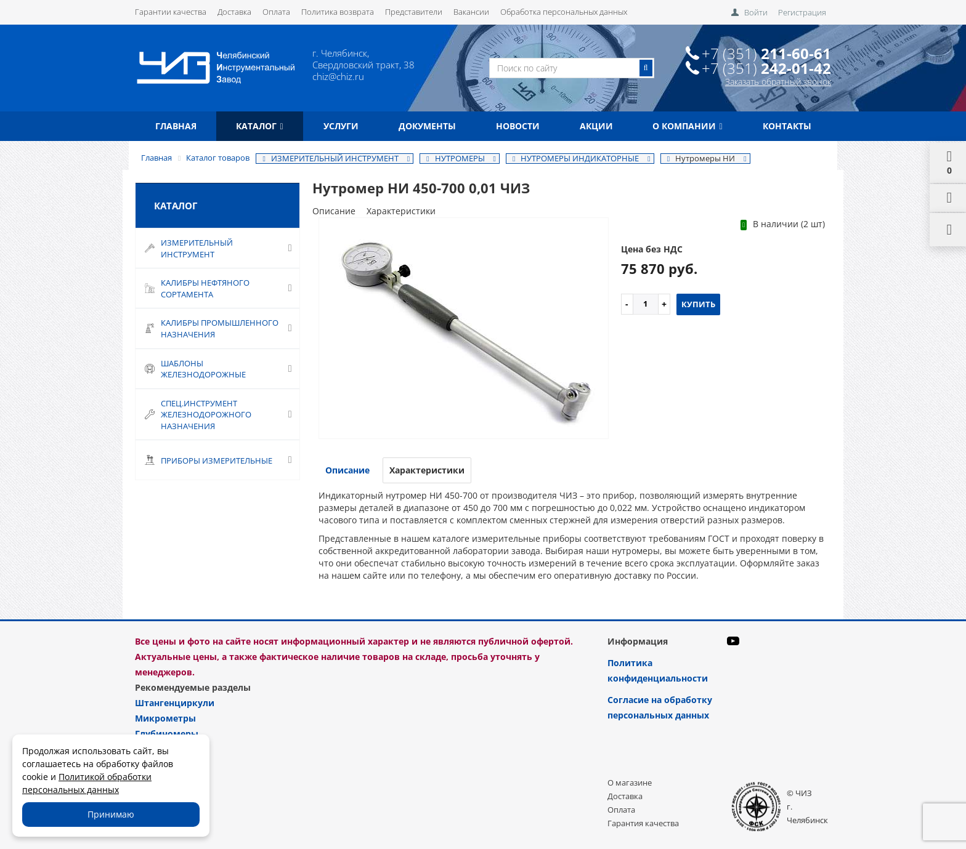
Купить (698, 304)
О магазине (629, 782)
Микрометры (165, 718)
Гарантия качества (643, 823)
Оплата (276, 11)
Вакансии (471, 11)
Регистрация (802, 12)
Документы (427, 126)
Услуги (341, 126)
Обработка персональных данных (563, 11)
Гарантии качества (170, 11)
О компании (687, 126)
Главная (176, 126)
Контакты (787, 126)
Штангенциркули (174, 703)
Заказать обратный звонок (778, 81)
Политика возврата (337, 11)
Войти (756, 12)
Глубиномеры (166, 733)
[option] (463, 329)
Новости (518, 126)
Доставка (234, 11)
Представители (413, 11)
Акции (596, 126)
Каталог (259, 126)
